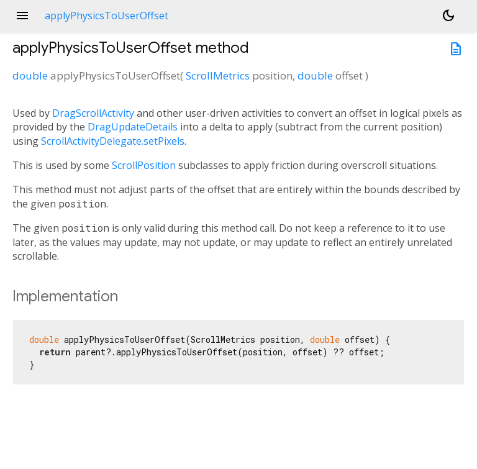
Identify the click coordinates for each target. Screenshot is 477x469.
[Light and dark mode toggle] (448, 15)
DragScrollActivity (93, 113)
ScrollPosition (144, 165)
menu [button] (22, 15)
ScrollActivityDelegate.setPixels (112, 141)
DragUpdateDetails (133, 127)
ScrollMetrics (218, 75)
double (30, 75)
